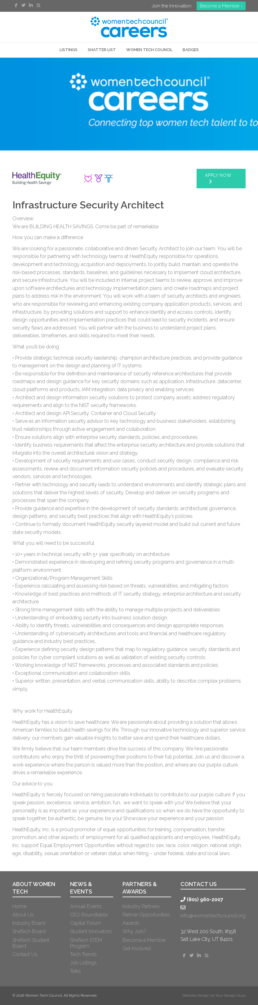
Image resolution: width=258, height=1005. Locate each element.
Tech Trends (83, 954)
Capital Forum (85, 923)
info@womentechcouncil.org (213, 916)
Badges (191, 49)
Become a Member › (221, 6)
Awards (130, 923)
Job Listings (83, 963)
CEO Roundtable (89, 915)
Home (19, 906)
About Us (23, 915)
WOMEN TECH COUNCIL (149, 49)
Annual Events (86, 906)
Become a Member (144, 940)
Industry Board (28, 923)
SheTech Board (29, 931)
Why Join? (134, 931)
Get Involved (136, 948)
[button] (221, 179)
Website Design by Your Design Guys (214, 995)
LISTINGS (69, 49)
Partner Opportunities (146, 915)
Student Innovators (91, 931)
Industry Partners (141, 906)
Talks (75, 971)
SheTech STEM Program (86, 943)
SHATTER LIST (102, 49)
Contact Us (25, 954)
